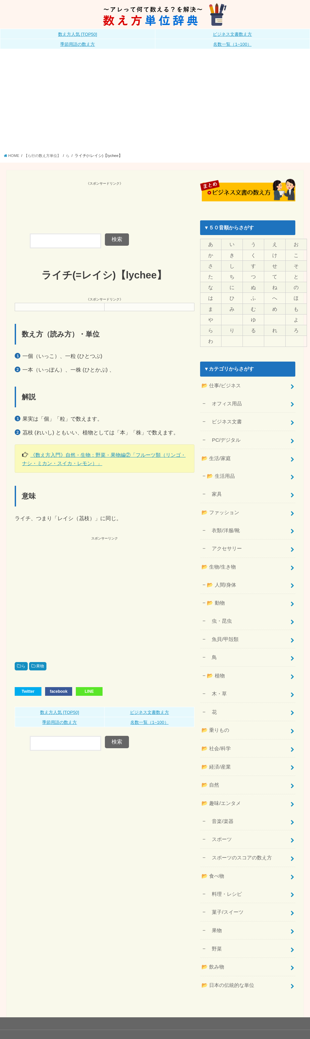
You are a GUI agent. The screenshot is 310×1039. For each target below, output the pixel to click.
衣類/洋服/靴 (223, 521)
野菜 (214, 926)
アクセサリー (224, 539)
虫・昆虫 (219, 609)
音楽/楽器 (220, 802)
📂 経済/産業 (215, 750)
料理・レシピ (224, 873)
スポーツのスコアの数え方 (239, 838)
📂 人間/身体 (221, 574)
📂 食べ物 (212, 855)
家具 (214, 486)
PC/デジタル (223, 434)
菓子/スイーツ (225, 890)
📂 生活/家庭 (215, 452)
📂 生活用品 (220, 469)
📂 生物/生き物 (218, 557)
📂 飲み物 (212, 944)
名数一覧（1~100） (232, 44)
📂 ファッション (220, 504)
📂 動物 (215, 592)
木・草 (217, 679)
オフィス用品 (224, 399)
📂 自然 (210, 768)
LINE (89, 690)
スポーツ (219, 820)
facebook (58, 690)
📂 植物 (215, 662)
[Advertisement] (155, 103)
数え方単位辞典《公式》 (217, 1022)
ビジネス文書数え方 (232, 34)
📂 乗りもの (215, 714)
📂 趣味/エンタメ (220, 785)
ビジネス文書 (224, 416)
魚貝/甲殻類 (222, 627)
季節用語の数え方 (77, 44)
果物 (40, 666)
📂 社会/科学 (215, 732)
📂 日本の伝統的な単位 (227, 961)
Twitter (28, 690)
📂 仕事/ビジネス (220, 381)
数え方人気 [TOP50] (77, 34)
